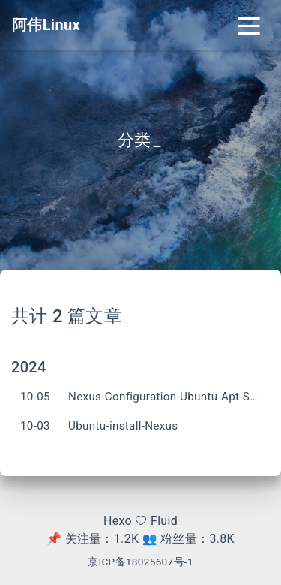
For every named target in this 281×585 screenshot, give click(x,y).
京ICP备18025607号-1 (140, 562)
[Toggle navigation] (249, 24)
